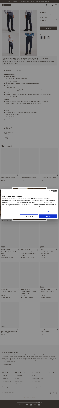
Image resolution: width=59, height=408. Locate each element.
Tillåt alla (48, 216)
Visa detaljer (51, 211)
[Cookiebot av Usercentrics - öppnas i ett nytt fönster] (50, 191)
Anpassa (29, 216)
